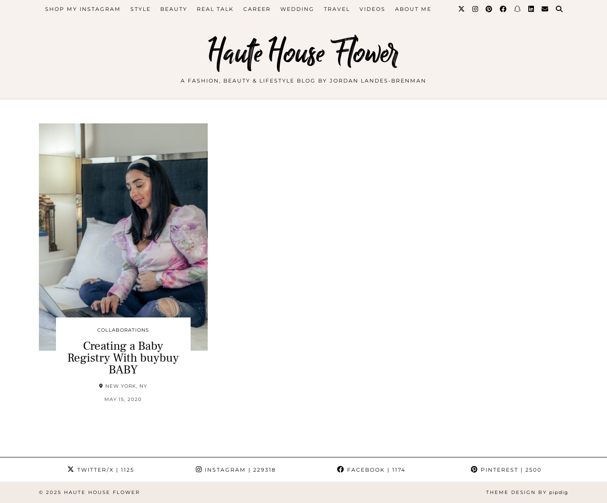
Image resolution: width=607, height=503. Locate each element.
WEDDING (297, 9)
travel (337, 9)
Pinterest (506, 469)
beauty (173, 9)
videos (372, 9)
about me (413, 9)
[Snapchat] (518, 9)
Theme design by (527, 492)
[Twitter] (462, 9)
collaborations (123, 330)
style (140, 9)
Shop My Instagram (83, 9)
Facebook (371, 469)
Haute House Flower (303, 53)
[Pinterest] (489, 9)
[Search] (559, 9)
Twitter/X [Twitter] (100, 469)
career (257, 9)
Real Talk (215, 9)
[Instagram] (475, 9)
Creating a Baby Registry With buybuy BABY (123, 357)
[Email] (545, 9)
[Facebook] (503, 9)
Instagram (236, 469)
